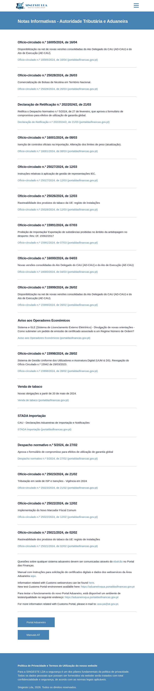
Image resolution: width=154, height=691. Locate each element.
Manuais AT (33, 634)
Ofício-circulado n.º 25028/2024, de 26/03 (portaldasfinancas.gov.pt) (58, 88)
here (91, 582)
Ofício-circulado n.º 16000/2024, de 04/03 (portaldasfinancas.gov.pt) (58, 271)
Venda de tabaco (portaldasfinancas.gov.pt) (43, 400)
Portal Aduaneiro (36, 622)
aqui (33, 575)
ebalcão (118, 561)
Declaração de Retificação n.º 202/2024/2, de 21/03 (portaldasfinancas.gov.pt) (64, 121)
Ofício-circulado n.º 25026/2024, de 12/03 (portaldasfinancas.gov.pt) (58, 209)
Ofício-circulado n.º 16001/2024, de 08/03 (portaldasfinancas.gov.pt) (58, 151)
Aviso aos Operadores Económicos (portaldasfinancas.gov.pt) (54, 337)
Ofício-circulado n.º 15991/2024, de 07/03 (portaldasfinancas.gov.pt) (58, 242)
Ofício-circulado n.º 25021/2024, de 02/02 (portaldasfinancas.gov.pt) (58, 546)
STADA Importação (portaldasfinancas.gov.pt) (44, 429)
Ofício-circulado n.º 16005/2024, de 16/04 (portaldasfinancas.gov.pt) (58, 59)
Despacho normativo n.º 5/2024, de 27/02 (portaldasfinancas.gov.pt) (58, 458)
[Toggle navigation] (136, 5)
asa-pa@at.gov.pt (107, 603)
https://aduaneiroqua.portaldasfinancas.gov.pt (108, 586)
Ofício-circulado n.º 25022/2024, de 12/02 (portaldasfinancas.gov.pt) (58, 516)
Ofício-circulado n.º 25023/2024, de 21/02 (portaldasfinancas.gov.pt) (58, 487)
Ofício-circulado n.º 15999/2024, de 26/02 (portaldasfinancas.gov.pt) (58, 304)
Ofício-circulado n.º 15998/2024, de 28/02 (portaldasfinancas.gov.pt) (58, 370)
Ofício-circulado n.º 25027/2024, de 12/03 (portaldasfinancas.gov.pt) (58, 180)
